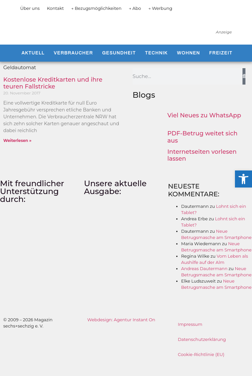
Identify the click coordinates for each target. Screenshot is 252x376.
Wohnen (188, 63)
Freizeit (221, 63)
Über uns (29, 8)
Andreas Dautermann (204, 279)
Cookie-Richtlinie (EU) (201, 365)
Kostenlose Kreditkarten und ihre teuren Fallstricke (52, 94)
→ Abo (135, 8)
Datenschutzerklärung (202, 350)
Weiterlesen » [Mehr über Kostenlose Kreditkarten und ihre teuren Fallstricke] (17, 151)
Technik (156, 63)
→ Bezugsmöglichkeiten (96, 8)
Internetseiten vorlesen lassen (202, 166)
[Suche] (243, 87)
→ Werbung (160, 8)
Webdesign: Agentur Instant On (121, 330)
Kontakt (55, 8)
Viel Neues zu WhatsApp (204, 125)
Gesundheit (119, 63)
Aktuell (32, 63)
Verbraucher (73, 63)
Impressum (190, 335)
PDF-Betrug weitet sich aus (202, 148)
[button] (243, 179)
